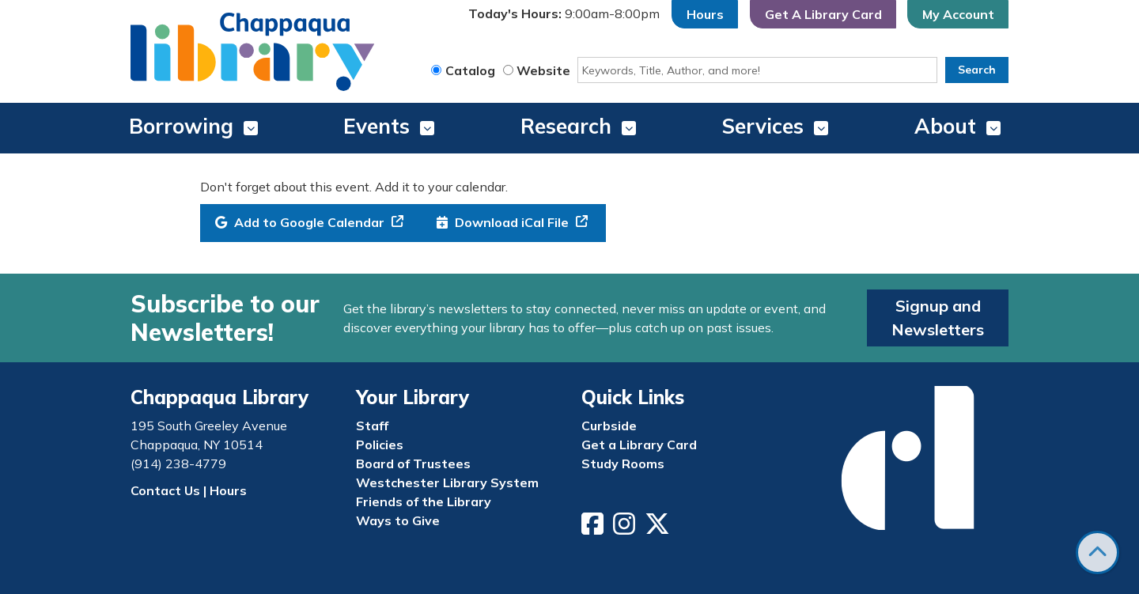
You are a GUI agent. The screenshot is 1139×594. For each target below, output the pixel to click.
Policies (379, 444)
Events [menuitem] (376, 126)
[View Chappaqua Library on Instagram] (625, 528)
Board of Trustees (413, 463)
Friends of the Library (423, 501)
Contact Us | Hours (189, 490)
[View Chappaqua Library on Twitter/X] (659, 528)
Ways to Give (398, 520)
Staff (372, 425)
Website (543, 70)
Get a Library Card (639, 444)
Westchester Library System (447, 482)
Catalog (470, 70)
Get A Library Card (823, 14)
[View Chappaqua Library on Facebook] (594, 528)
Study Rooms (622, 463)
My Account (958, 14)
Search (977, 69)
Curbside (609, 425)
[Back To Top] (1097, 552)
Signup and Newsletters (937, 317)
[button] (564, 14)
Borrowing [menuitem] (181, 126)
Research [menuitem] (565, 126)
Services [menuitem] (763, 126)
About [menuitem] (945, 126)
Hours (705, 14)
